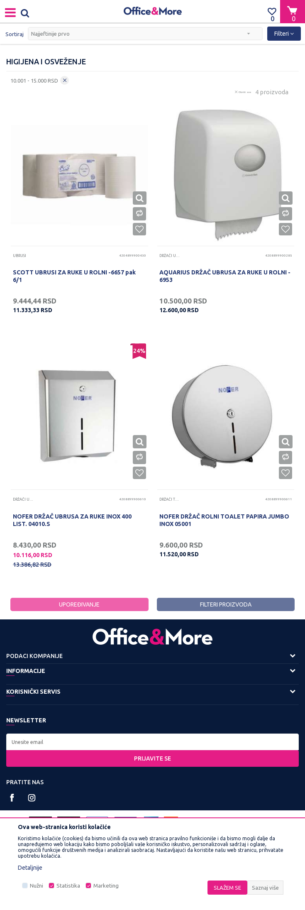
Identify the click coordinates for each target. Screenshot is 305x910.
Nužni (36, 886)
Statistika (68, 886)
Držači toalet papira (169, 499)
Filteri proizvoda (225, 604)
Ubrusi (19, 256)
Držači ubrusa (169, 256)
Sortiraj (14, 34)
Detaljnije (30, 867)
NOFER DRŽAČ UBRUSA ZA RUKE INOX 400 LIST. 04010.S (72, 520)
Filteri (284, 33)
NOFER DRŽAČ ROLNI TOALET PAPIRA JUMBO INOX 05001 (224, 520)
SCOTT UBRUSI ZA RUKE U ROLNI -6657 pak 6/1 (74, 276)
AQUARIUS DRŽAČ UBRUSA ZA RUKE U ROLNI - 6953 (224, 276)
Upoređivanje (79, 604)
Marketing (106, 886)
